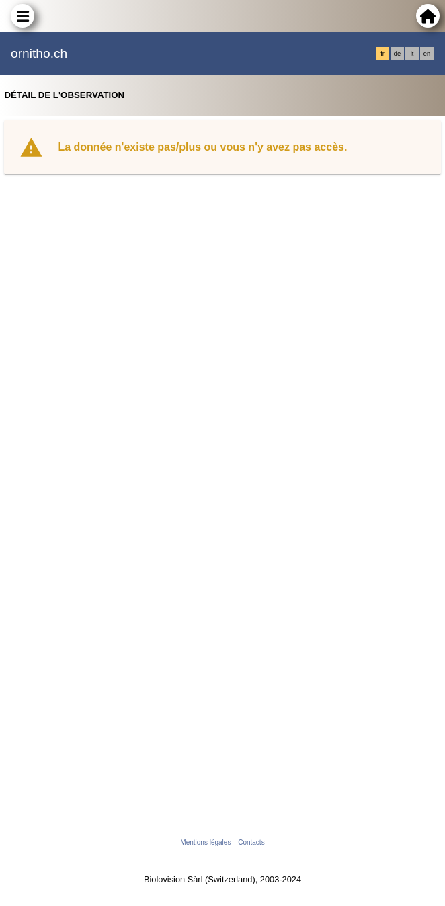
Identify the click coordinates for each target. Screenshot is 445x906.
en (426, 53)
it (412, 53)
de (397, 53)
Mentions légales (205, 842)
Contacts (251, 842)
